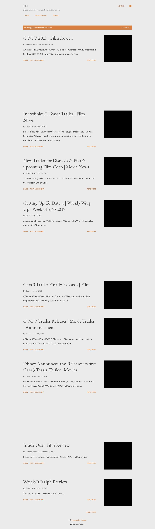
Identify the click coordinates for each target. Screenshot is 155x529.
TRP (25, 6)
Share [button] (25, 60)
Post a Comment (37, 60)
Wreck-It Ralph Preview (45, 482)
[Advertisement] (59, 86)
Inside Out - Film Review (46, 445)
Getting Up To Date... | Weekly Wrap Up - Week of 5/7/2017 (57, 206)
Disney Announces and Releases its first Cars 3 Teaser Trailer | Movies (59, 366)
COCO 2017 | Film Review (48, 38)
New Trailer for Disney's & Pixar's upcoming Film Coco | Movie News (56, 163)
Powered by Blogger (77, 520)
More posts (91, 512)
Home (25, 15)
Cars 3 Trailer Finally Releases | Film (56, 284)
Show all (126, 28)
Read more (91, 60)
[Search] (121, 6)
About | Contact (39, 15)
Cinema (54, 15)
